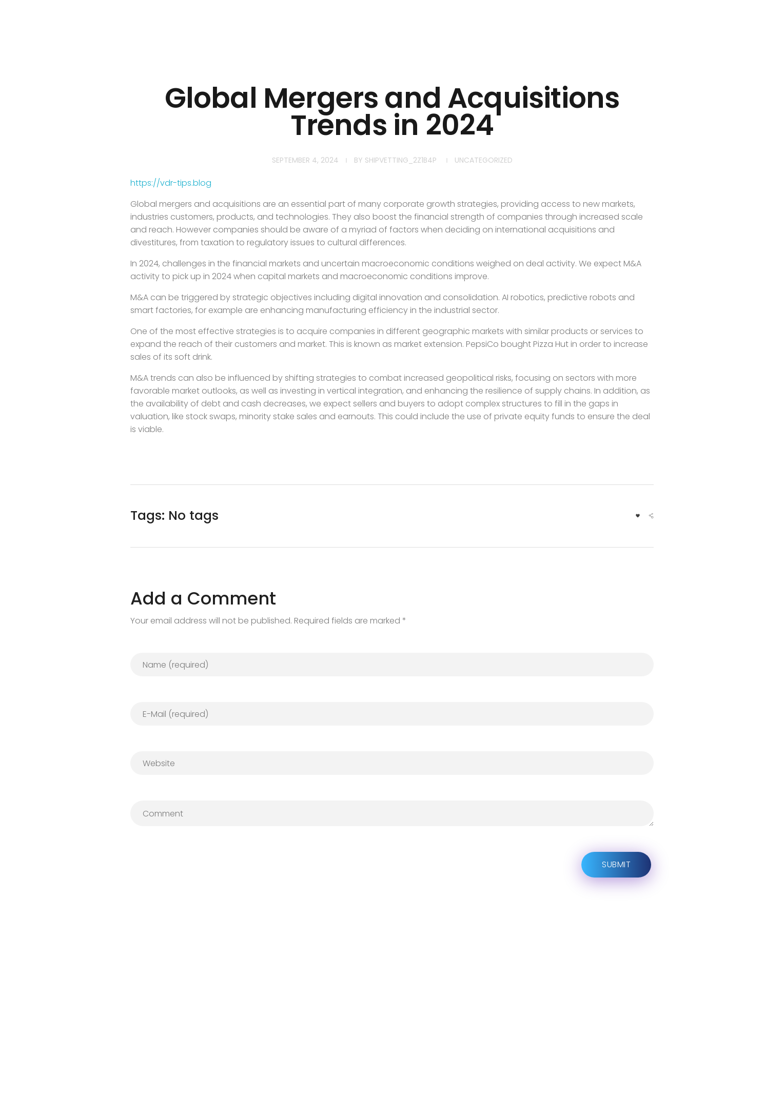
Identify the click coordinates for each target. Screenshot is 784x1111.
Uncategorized (484, 160)
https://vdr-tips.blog (170, 183)
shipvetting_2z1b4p (401, 160)
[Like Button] (637, 516)
